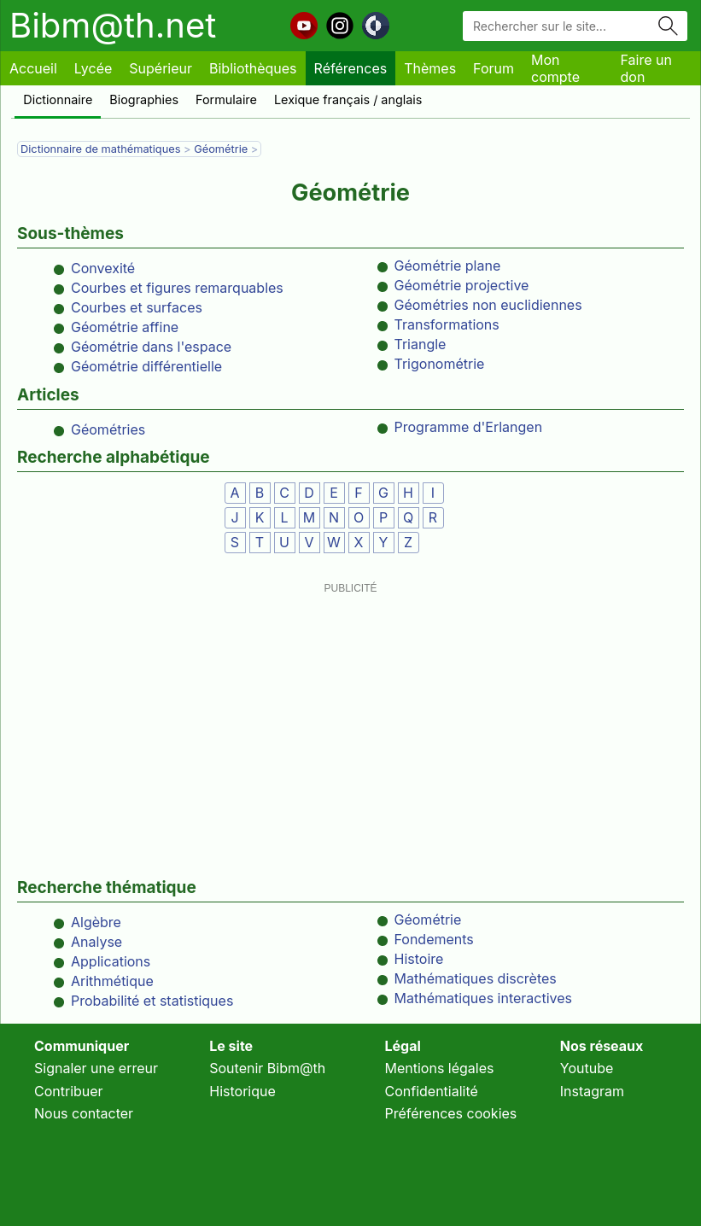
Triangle (420, 344)
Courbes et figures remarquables (177, 287)
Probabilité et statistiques (152, 1000)
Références (351, 68)
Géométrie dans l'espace (151, 346)
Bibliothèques (253, 68)
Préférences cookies (451, 1113)
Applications (110, 961)
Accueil (33, 68)
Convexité (103, 268)
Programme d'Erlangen (468, 426)
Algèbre (96, 922)
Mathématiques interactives (483, 998)
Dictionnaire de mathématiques (100, 149)
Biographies (143, 99)
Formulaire (226, 99)
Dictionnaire (57, 99)
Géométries (108, 429)
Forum (493, 68)
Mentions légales (439, 1068)
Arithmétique (112, 981)
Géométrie (221, 149)
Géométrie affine (124, 327)
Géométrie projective (461, 285)
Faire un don (646, 68)
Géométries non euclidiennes (488, 304)
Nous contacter (83, 1113)
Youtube (587, 1068)
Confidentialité (431, 1091)
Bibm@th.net (112, 25)
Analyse (96, 941)
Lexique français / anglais (348, 99)
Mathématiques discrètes (475, 978)
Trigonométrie (439, 363)
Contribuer (68, 1091)
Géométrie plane (447, 265)
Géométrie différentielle (146, 366)
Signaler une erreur (96, 1068)
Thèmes (430, 68)
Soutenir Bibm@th (267, 1068)
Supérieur (160, 68)
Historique (242, 1091)
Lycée (93, 68)
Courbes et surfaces (136, 307)
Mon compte (555, 68)
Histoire (419, 958)
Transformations (446, 324)
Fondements (434, 939)
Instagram (592, 1091)
